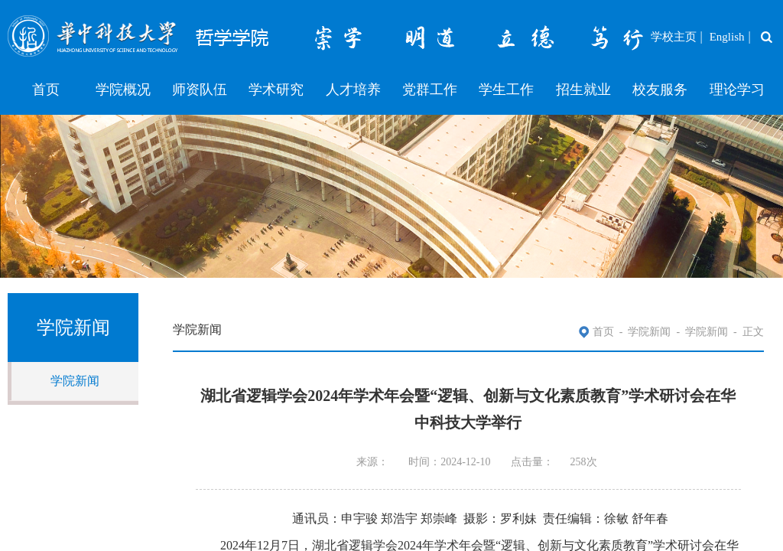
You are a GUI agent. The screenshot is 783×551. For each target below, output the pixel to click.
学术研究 (276, 89)
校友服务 (659, 89)
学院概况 (123, 89)
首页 (46, 89)
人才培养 (353, 89)
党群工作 (429, 89)
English (727, 37)
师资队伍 (199, 89)
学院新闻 (74, 380)
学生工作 (506, 89)
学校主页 (674, 37)
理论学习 (737, 89)
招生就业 (583, 89)
